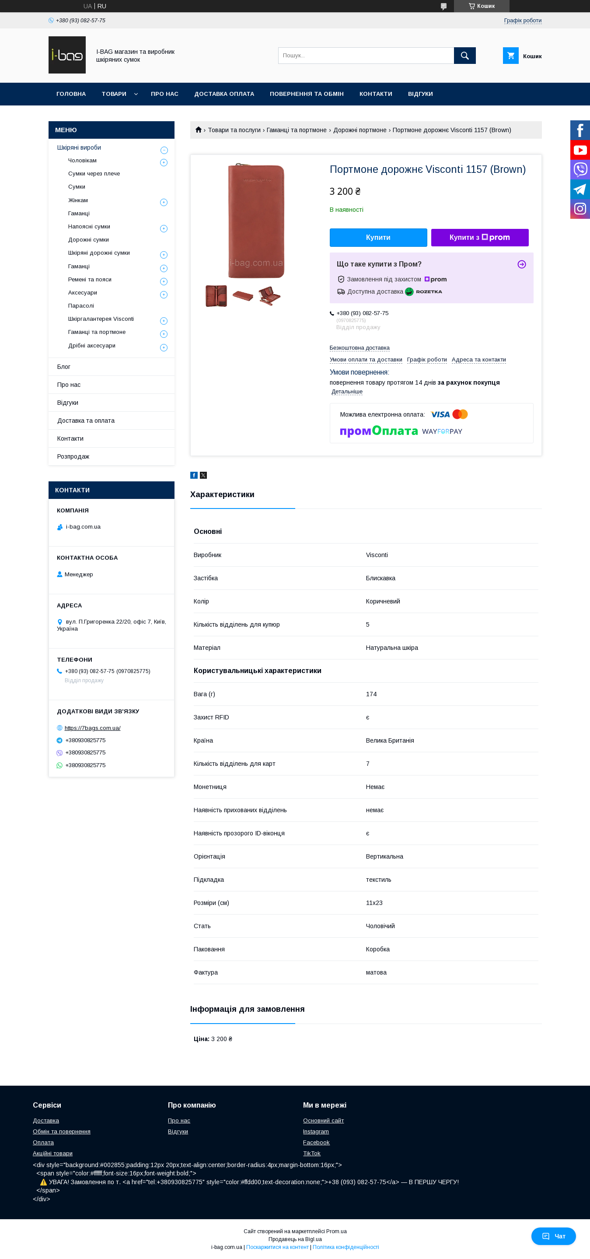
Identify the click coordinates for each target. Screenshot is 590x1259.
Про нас (164, 94)
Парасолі (81, 305)
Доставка (46, 1120)
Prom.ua (336, 1231)
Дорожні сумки (88, 239)
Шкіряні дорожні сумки (99, 252)
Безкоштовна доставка (360, 347)
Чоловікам (82, 160)
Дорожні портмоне (360, 129)
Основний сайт (323, 1120)
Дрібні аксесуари (91, 345)
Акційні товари (53, 1153)
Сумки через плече (94, 173)
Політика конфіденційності (346, 1247)
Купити (378, 237)
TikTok (312, 1153)
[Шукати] (465, 55)
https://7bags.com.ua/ (93, 728)
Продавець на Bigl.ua (295, 1239)
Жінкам (78, 200)
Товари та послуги (234, 129)
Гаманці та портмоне (297, 129)
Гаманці (79, 213)
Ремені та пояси (90, 279)
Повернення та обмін (307, 94)
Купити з (480, 238)
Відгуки (420, 94)
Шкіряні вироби (79, 147)
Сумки (76, 186)
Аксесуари (82, 292)
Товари (113, 94)
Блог (63, 366)
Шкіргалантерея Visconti (101, 319)
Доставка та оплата (86, 420)
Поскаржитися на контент (277, 1247)
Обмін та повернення (62, 1131)
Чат (554, 1236)
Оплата (43, 1142)
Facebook (316, 1142)
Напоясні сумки (89, 226)
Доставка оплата (224, 94)
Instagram (316, 1131)
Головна (71, 94)
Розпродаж (73, 456)
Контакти (376, 94)
